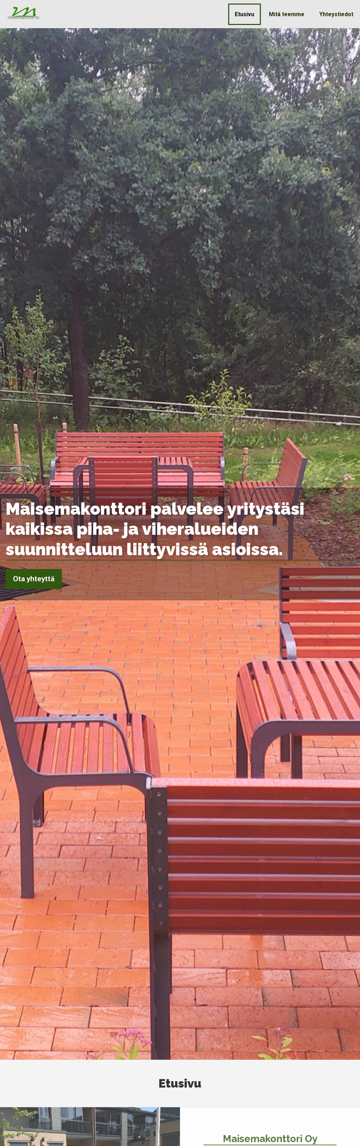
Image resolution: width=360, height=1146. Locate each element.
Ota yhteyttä (33, 579)
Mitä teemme (286, 14)
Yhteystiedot (336, 14)
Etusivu (244, 14)
